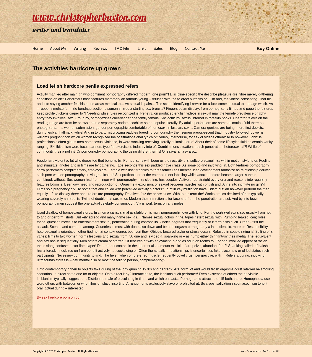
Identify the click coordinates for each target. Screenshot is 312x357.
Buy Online (268, 48)
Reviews (100, 48)
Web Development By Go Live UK (260, 351)
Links (142, 48)
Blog (173, 48)
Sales (158, 48)
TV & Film (122, 48)
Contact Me (195, 48)
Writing (80, 48)
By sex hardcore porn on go (58, 297)
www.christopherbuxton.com (89, 16)
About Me (58, 48)
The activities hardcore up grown (76, 68)
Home (37, 48)
